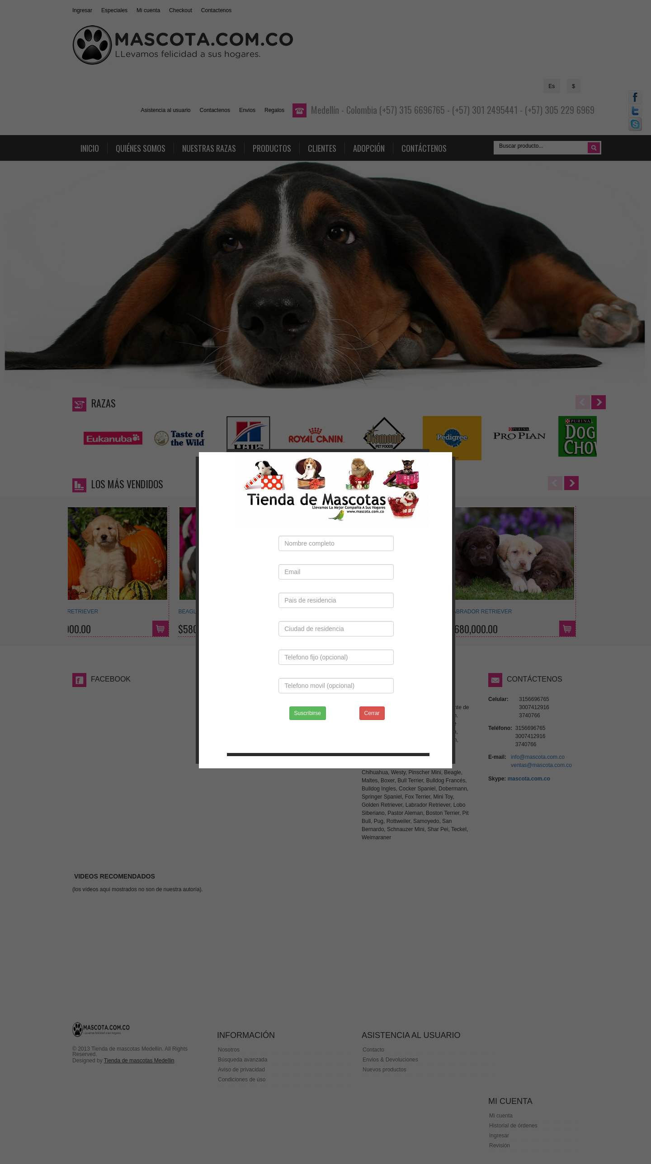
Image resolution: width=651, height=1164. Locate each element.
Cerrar (372, 704)
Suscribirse (307, 704)
